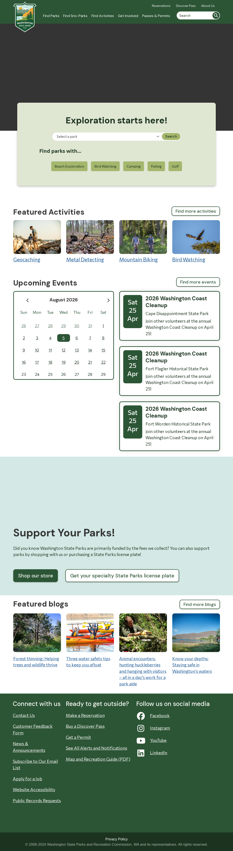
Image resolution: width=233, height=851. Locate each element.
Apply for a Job (27, 778)
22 (103, 362)
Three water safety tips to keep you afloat (88, 662)
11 (50, 350)
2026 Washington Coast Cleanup (176, 302)
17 (37, 362)
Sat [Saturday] (103, 312)
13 (77, 350)
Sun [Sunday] (23, 312)
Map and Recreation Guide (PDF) (98, 759)
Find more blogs (200, 604)
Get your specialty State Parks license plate (122, 575)
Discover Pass (186, 6)
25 (50, 374)
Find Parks (51, 15)
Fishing (156, 166)
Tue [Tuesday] (50, 312)
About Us (208, 6)
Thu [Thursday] (76, 312)
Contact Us (24, 715)
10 (37, 350)
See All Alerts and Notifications (96, 748)
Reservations (161, 6)
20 (76, 362)
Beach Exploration (69, 166)
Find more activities (196, 211)
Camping (134, 166)
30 (76, 325)
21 (90, 362)
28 (50, 325)
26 (23, 325)
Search (216, 15)
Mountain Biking (143, 241)
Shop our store (35, 575)
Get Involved (128, 15)
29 (63, 325)
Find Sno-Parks (75, 15)
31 (90, 325)
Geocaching (37, 241)
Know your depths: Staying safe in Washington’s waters (192, 665)
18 (50, 362)
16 (24, 362)
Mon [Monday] (37, 312)
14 (90, 350)
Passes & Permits (156, 15)
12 (63, 350)
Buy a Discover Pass (85, 726)
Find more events (198, 282)
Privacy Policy (116, 839)
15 (103, 350)
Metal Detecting (90, 241)
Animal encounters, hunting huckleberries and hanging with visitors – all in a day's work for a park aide (142, 671)
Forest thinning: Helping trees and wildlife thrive (36, 662)
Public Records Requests (37, 800)
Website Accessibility (34, 789)
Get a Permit (78, 737)
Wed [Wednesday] (63, 312)
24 (37, 374)
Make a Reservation (85, 715)
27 (37, 325)
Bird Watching (105, 166)
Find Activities (102, 15)
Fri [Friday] (90, 312)
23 (23, 374)
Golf (175, 166)
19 (64, 362)
